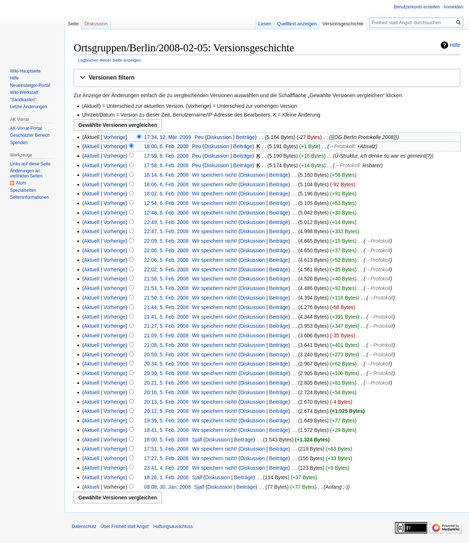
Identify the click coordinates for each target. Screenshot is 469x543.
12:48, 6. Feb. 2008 (166, 213)
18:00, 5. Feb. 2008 (166, 440)
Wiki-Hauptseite (25, 71)
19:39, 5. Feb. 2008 (166, 420)
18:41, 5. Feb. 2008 (166, 430)
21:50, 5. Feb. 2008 (166, 298)
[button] (267, 78)
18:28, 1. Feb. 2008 (166, 477)
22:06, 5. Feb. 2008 (166, 250)
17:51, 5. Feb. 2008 (166, 449)
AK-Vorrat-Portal (26, 128)
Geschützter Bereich (30, 135)
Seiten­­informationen (29, 197)
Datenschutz (84, 526)
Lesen (264, 23)
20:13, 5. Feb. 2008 (166, 402)
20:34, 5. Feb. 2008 (166, 364)
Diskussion (219, 137)
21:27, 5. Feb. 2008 (166, 326)
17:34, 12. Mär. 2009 (167, 137)
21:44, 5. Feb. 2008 (166, 307)
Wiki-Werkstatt (24, 92)
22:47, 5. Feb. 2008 (166, 231)
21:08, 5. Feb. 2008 (166, 345)
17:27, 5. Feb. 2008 (166, 458)
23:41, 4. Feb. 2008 (166, 468)
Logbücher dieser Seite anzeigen (109, 60)
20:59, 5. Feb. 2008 (166, 354)
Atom (21, 183)
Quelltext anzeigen (297, 23)
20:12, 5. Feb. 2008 (166, 411)
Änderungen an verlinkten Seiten (26, 173)
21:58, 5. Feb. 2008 (166, 279)
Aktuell (91, 146)
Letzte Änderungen (28, 106)
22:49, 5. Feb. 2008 (166, 222)
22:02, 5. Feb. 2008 (166, 269)
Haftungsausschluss (173, 526)
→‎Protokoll (341, 146)
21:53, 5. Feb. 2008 (166, 288)
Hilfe (455, 45)
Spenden (18, 142)
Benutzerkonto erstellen (417, 7)
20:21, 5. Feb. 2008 (166, 383)
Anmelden (453, 7)
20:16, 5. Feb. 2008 (166, 392)
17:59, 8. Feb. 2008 (166, 156)
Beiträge (245, 137)
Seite (73, 23)
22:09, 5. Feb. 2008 (166, 241)
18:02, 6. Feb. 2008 (166, 194)
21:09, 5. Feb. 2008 (166, 335)
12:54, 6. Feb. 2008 (166, 203)
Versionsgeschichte (342, 23)
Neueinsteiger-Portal (30, 85)
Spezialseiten (23, 190)
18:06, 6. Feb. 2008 (166, 184)
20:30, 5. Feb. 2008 (166, 373)
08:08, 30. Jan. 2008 (167, 487)
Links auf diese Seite (30, 163)
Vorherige (115, 137)
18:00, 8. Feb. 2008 (166, 146)
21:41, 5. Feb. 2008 (166, 317)
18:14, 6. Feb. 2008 (166, 175)
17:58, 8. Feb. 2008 (166, 165)
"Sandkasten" (23, 99)
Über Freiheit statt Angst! (125, 526)
